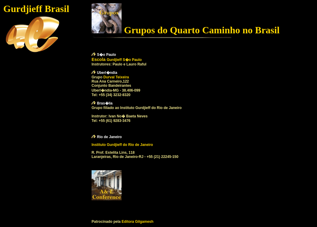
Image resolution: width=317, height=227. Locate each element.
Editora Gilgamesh (137, 221)
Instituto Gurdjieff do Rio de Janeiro (122, 145)
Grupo (97, 77)
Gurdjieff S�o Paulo (124, 60)
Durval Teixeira (116, 77)
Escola (99, 59)
